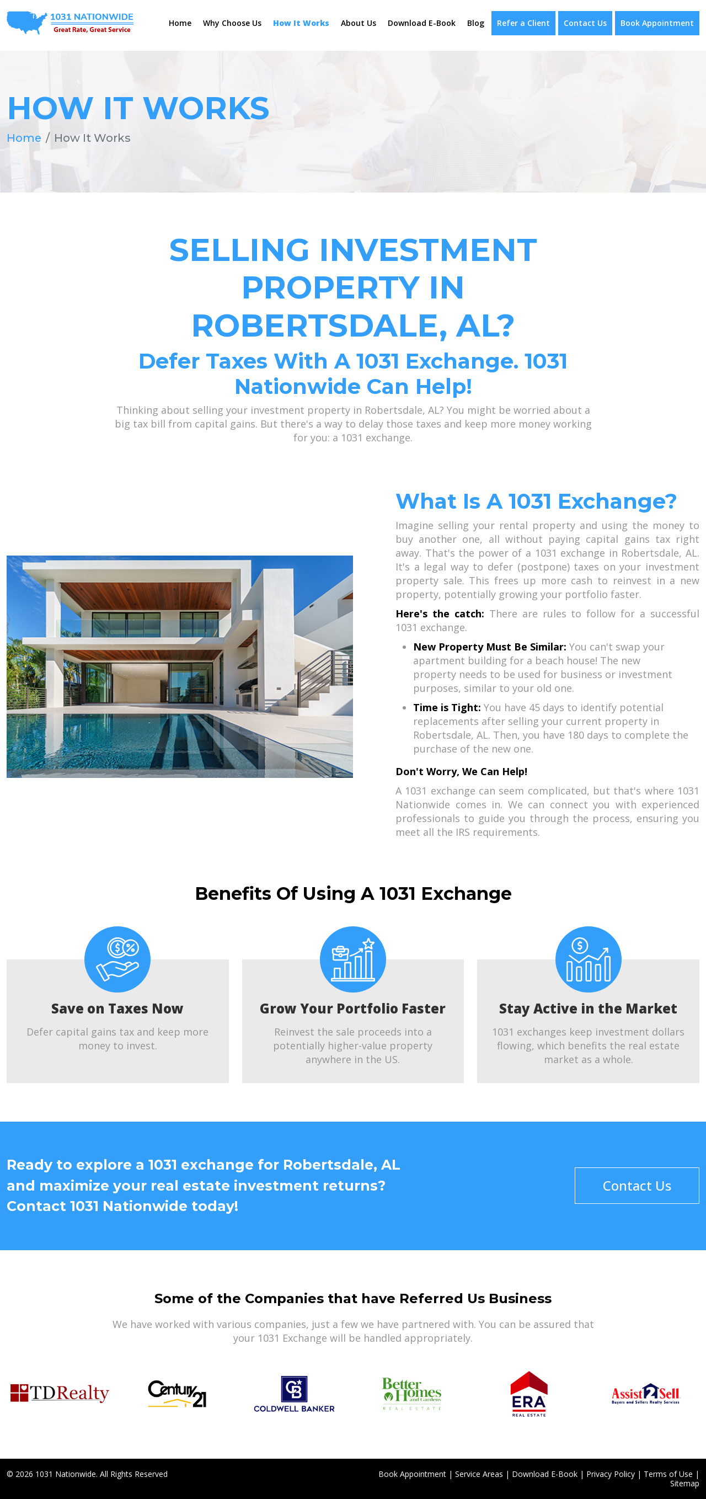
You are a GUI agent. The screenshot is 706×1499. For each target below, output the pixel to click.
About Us (358, 23)
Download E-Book (422, 23)
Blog (475, 23)
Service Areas (479, 1473)
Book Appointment (657, 23)
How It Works (301, 23)
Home (180, 23)
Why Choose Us (232, 23)
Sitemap (684, 1482)
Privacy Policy (610, 1473)
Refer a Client (523, 23)
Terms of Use (668, 1473)
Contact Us (585, 23)
